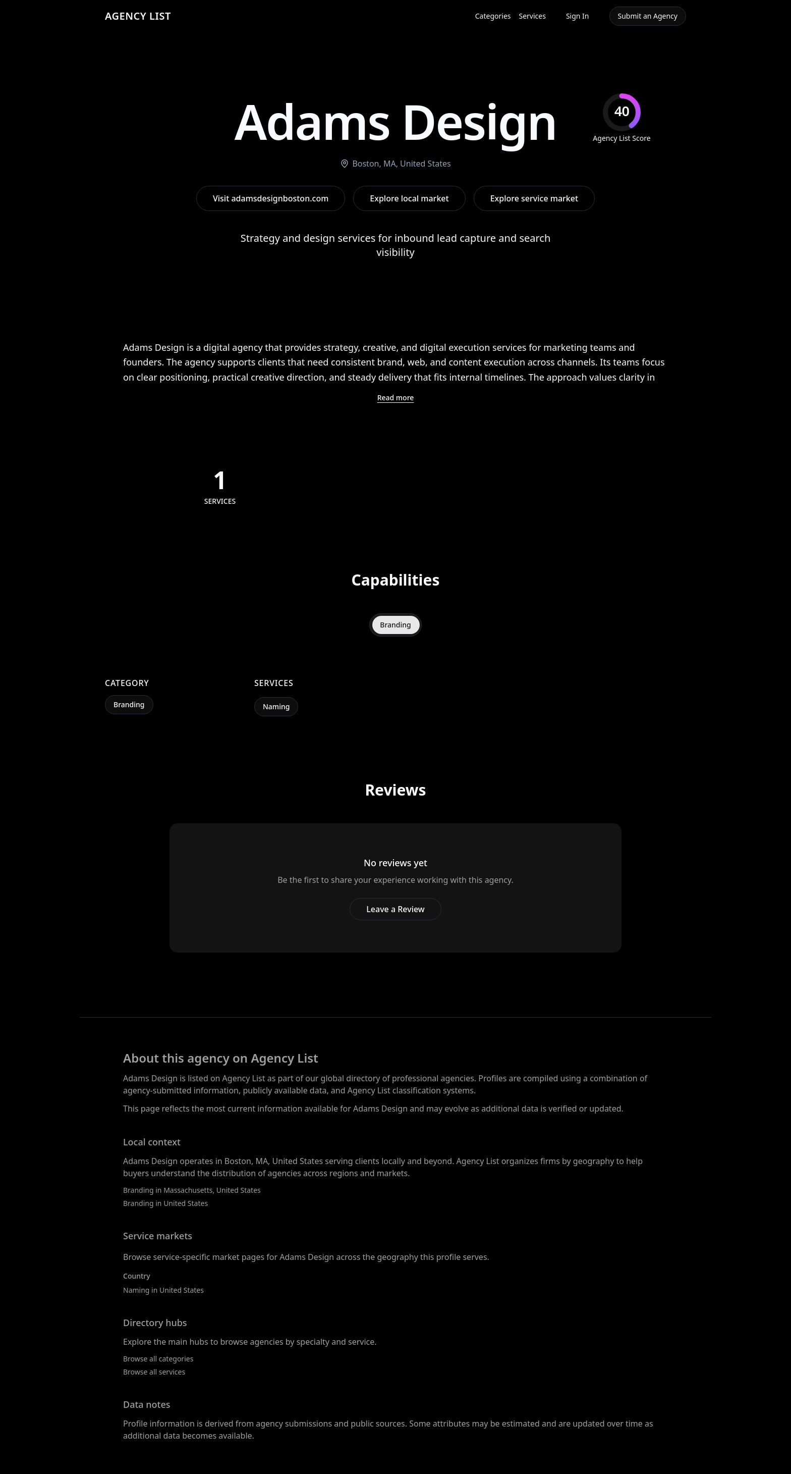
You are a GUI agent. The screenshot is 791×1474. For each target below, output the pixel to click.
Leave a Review (395, 909)
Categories (493, 16)
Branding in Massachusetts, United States (192, 1190)
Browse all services (154, 1372)
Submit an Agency (647, 16)
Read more (395, 397)
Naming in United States (163, 1290)
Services (532, 16)
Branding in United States (165, 1203)
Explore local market (409, 198)
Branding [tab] (395, 624)
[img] (621, 118)
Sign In (577, 16)
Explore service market (534, 198)
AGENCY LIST (138, 16)
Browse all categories (158, 1358)
